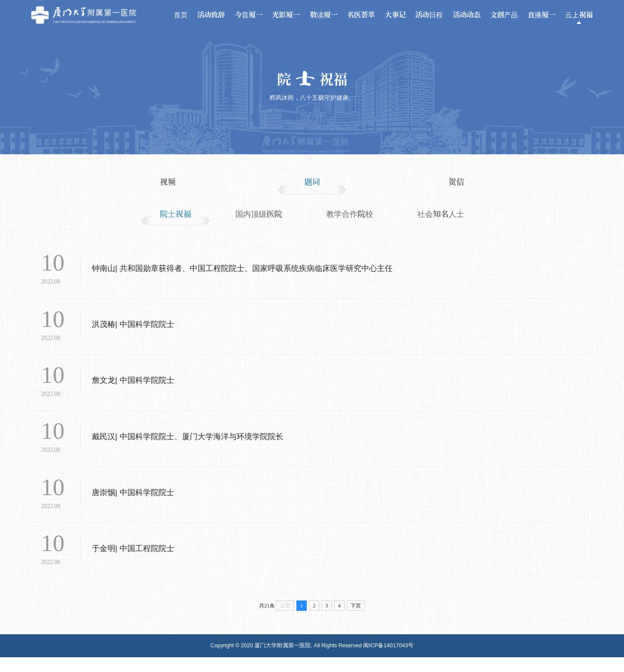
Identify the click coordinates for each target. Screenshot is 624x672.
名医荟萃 (361, 14)
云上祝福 (579, 14)
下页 (356, 620)
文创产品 (504, 14)
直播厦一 (542, 14)
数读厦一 (324, 14)
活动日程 (429, 14)
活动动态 (467, 14)
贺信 (456, 182)
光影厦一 (286, 14)
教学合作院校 (349, 214)
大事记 (395, 14)
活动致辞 (211, 14)
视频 (168, 182)
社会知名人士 (440, 214)
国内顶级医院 (258, 214)
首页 (181, 14)
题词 (312, 182)
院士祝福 (175, 214)
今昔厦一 (249, 14)
